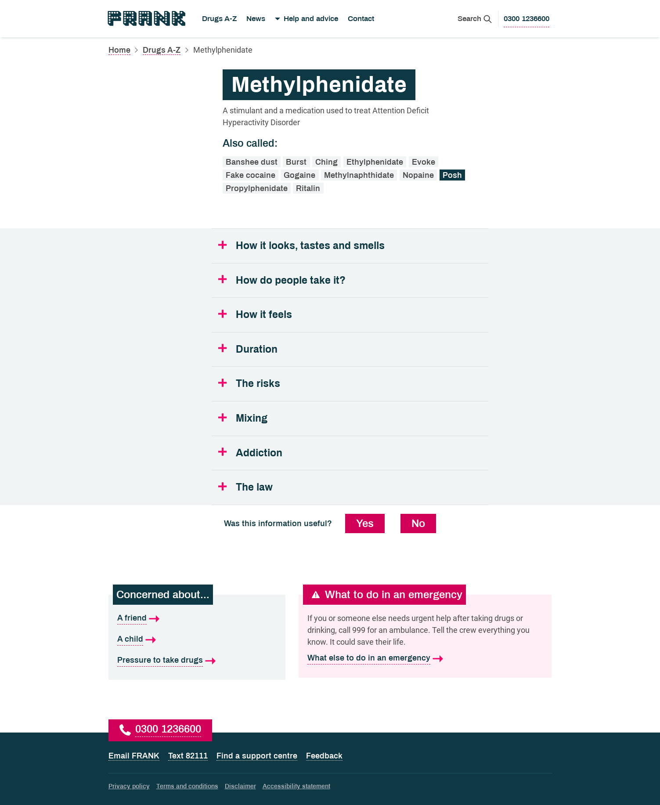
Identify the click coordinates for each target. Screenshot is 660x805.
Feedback (324, 755)
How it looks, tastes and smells (310, 245)
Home (119, 50)
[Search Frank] (475, 19)
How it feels (264, 314)
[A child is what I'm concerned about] (197, 639)
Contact (361, 18)
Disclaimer (240, 786)
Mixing (251, 418)
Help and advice (311, 18)
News (255, 18)
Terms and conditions (187, 786)
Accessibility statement (296, 786)
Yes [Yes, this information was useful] (365, 523)
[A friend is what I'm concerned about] (197, 618)
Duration (257, 349)
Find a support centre (256, 755)
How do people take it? (291, 280)
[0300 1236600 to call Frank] (526, 19)
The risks (258, 383)
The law (254, 487)
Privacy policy (129, 786)
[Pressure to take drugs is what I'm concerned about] (197, 660)
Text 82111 (188, 755)
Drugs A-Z (219, 18)
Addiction (259, 453)
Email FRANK (133, 755)
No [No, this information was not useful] (418, 523)
